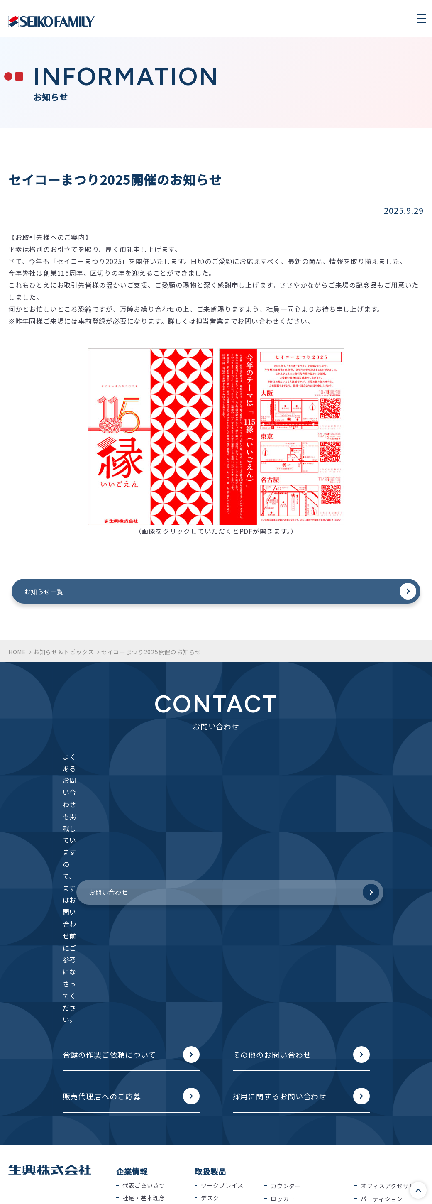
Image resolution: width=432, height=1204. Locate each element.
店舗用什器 (376, 1015)
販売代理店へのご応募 (102, 860)
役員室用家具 (289, 989)
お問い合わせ (277, 775)
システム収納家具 (225, 1036)
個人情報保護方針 (24, 1190)
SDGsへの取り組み (297, 1103)
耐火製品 (283, 976)
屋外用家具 (376, 1027)
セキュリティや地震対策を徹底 (307, 1132)
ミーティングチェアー (228, 993)
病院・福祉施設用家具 (391, 1002)
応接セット (286, 1002)
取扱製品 (210, 937)
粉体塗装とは (289, 1150)
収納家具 (213, 1048)
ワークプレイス (222, 951)
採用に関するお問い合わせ (280, 860)
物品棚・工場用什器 (388, 989)
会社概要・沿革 (143, 976)
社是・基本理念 (143, 963)
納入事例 (210, 1076)
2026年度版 (138, 1110)
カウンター (286, 951)
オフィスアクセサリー (391, 951)
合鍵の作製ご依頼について (109, 818)
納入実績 (134, 989)
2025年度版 (138, 1123)
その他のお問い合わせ (272, 818)
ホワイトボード (292, 1049)
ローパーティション (228, 1023)
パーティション (382, 964)
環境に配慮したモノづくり (307, 1090)
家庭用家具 (376, 1039)
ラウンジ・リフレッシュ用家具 (307, 1031)
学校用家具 (376, 976)
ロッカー (283, 964)
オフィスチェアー (225, 976)
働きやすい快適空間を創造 (307, 1115)
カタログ (132, 1076)
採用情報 (134, 1014)
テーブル (213, 1010)
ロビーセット (289, 1015)
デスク (210, 963)
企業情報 (132, 937)
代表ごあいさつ (143, 951)
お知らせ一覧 (160, 593)
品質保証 (82, 1190)
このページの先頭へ (413, 1185)
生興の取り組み (291, 1076)
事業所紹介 (137, 1001)
